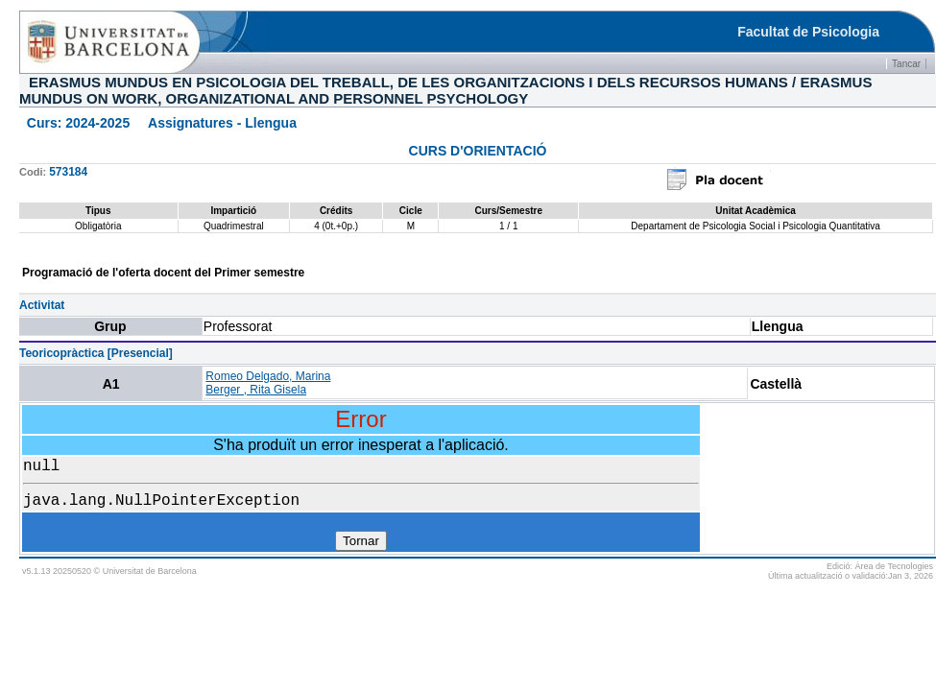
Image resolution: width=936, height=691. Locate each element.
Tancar (906, 64)
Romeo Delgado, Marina (267, 376)
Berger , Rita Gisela (255, 389)
